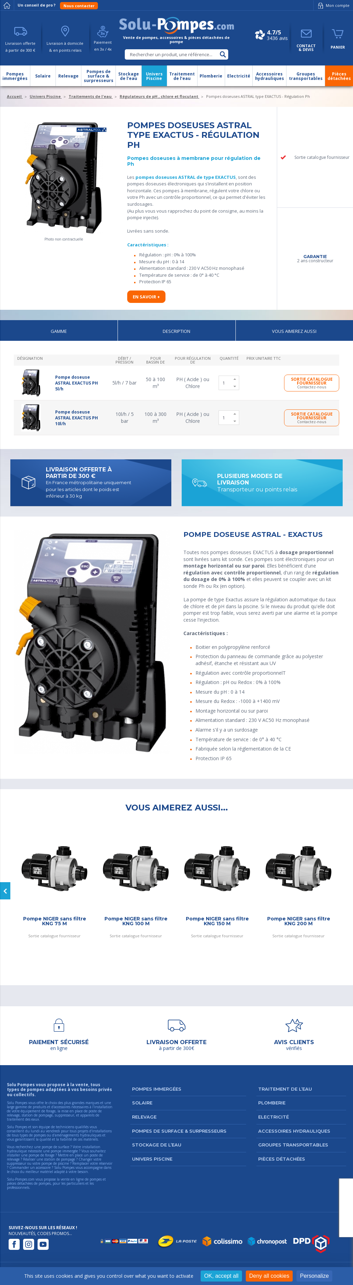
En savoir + (146, 297)
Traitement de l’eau (285, 1089)
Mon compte (332, 5)
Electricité (273, 1117)
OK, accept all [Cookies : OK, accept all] (221, 1276)
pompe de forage (41, 1155)
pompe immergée (64, 1151)
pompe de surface (55, 1146)
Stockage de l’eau (156, 1145)
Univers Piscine (152, 1159)
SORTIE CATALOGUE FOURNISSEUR (311, 382)
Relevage (144, 1117)
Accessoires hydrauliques (294, 1131)
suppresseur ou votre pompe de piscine (38, 1163)
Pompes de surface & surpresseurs (179, 1131)
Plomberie (271, 1102)
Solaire (142, 1102)
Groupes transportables (293, 1145)
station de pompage (59, 1159)
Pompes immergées (156, 1089)
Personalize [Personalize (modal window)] (314, 1276)
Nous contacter (78, 5)
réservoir (105, 1163)
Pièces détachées (281, 1159)
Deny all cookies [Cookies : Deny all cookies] (269, 1276)
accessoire (43, 1167)
